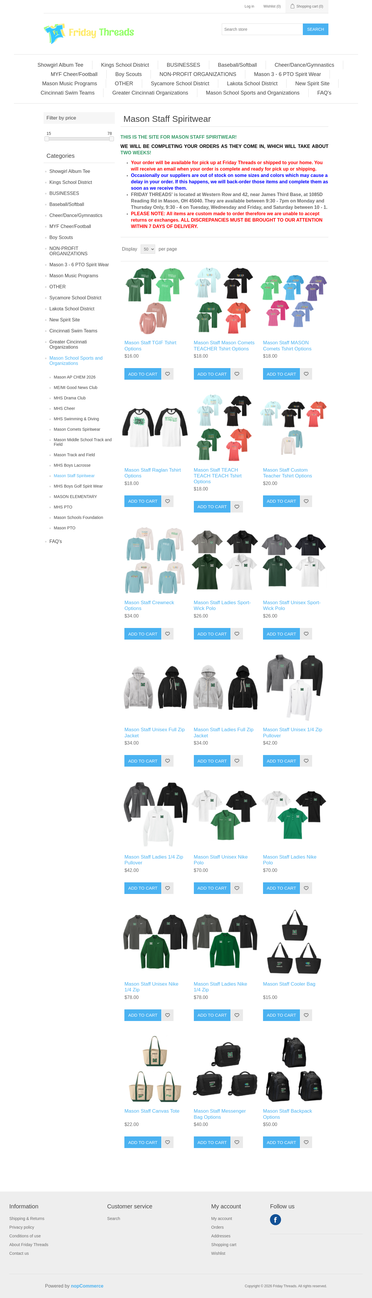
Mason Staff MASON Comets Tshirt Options (287, 345)
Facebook (275, 1219)
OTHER (57, 286)
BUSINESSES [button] (183, 65)
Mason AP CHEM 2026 (75, 377)
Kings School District (70, 182)
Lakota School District (71, 308)
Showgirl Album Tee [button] (60, 65)
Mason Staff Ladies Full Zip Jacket (224, 732)
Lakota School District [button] (252, 83)
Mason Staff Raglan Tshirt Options (152, 473)
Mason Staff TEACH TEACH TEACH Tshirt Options (218, 476)
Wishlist (218, 1253)
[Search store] (262, 29)
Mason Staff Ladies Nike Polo (289, 860)
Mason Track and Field (74, 454)
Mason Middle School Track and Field (83, 442)
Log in (249, 6)
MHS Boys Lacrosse (72, 465)
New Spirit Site (64, 319)
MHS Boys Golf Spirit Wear (78, 486)
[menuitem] (60, 65)
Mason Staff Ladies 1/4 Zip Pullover (153, 860)
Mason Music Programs (73, 275)
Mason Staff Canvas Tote (151, 1111)
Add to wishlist (167, 374)
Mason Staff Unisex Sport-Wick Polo (292, 605)
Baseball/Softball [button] (237, 65)
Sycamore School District (75, 297)
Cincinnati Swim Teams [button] (68, 93)
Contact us (19, 1253)
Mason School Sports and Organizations (76, 361)
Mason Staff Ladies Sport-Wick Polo (222, 605)
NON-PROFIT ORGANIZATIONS (68, 251)
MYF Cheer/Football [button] (74, 74)
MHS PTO (63, 507)
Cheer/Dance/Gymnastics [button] (304, 65)
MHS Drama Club (70, 398)
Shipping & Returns (26, 1218)
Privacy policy (21, 1227)
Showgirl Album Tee (69, 171)
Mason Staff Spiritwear (74, 475)
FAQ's (55, 541)
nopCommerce (87, 1285)
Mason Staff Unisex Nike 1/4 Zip (151, 987)
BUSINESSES (64, 193)
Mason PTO (64, 528)
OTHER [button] (124, 83)
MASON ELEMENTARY (75, 496)
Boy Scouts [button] (128, 74)
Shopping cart (223, 1244)
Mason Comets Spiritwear (77, 429)
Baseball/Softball (66, 204)
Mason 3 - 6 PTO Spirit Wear (79, 264)
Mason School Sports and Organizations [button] (253, 93)
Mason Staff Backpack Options (287, 1114)
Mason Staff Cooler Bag (289, 984)
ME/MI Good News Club (75, 387)
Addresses (220, 1236)
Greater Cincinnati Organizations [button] (150, 93)
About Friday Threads (28, 1244)
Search (315, 29)
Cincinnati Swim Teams (73, 330)
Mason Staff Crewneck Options (149, 605)
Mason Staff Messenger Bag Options (220, 1114)
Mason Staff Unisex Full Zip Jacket (154, 732)
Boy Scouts (61, 237)
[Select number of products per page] (148, 249)
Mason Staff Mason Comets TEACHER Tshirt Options (224, 345)
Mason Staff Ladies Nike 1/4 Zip (220, 987)
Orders (217, 1227)
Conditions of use (25, 1236)
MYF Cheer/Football (70, 226)
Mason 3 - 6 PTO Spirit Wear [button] (287, 74)
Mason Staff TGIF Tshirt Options (150, 345)
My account (221, 1218)
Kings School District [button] (125, 65)
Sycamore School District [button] (180, 83)
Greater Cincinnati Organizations (68, 344)
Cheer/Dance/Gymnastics (75, 215)
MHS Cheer (64, 408)
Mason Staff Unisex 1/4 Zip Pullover (292, 732)
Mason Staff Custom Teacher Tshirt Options (287, 473)
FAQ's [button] (324, 93)
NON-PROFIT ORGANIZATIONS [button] (198, 74)
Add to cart (143, 374)
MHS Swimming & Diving (76, 419)
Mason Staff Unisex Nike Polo (221, 860)
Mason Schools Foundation (78, 517)
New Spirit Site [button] (312, 83)
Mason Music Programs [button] (69, 83)
